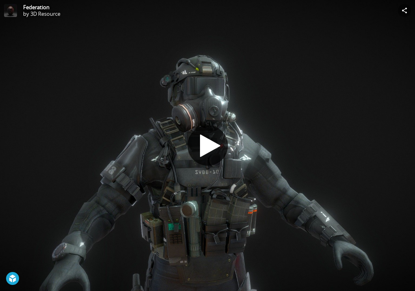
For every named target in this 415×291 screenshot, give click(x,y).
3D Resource (45, 13)
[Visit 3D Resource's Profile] (10, 10)
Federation (36, 7)
